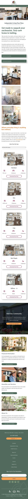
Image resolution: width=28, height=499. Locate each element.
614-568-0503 (19, 139)
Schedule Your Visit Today (14, 323)
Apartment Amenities (7, 56)
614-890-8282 (14, 435)
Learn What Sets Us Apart (9, 423)
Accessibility (19, 495)
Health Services (14, 448)
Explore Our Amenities (9, 393)
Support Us (14, 464)
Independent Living (14, 446)
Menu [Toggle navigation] (14, 5)
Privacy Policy (13, 495)
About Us (14, 452)
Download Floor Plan (14, 176)
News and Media (14, 455)
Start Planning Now (9, 364)
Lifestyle (14, 443)
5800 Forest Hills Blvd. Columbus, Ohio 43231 (14, 432)
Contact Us (13, 438)
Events (14, 458)
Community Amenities (7, 61)
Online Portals (14, 467)
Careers (14, 461)
